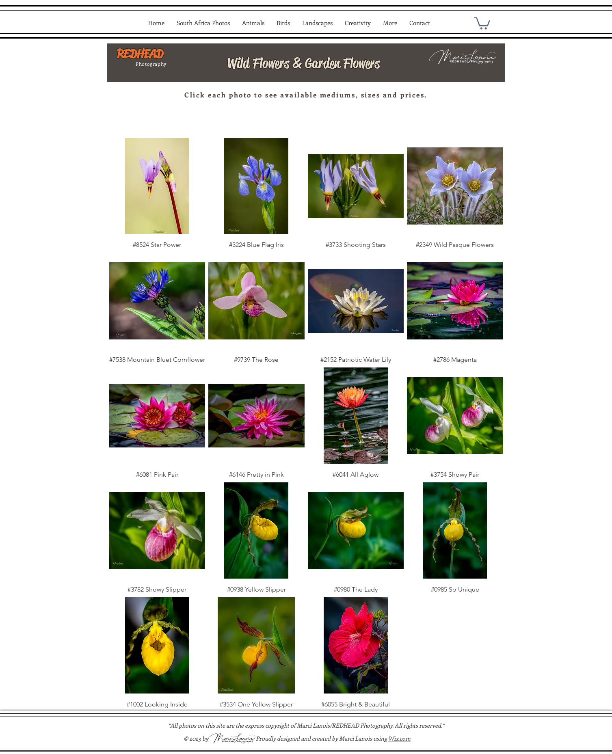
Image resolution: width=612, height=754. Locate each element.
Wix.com (399, 738)
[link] (482, 23)
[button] (203, 23)
